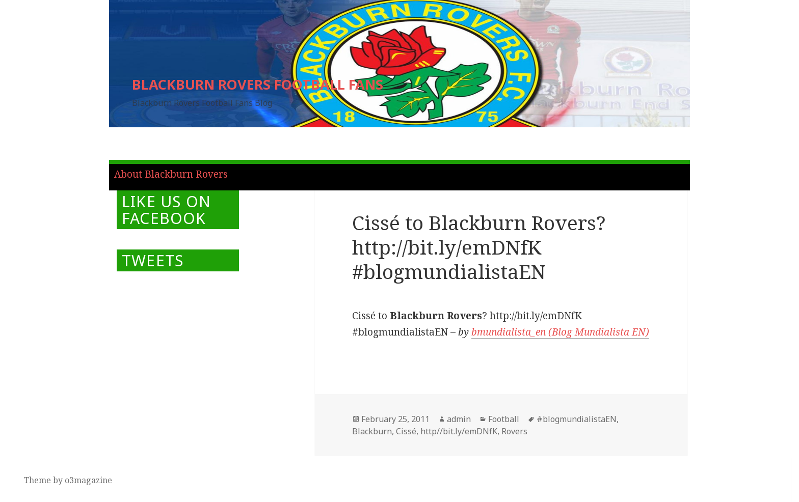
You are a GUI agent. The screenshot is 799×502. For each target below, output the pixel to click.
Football (503, 419)
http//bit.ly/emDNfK (458, 431)
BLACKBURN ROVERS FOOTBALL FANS (257, 84)
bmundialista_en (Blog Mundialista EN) (560, 332)
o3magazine (88, 480)
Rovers (514, 431)
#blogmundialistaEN (577, 419)
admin (459, 419)
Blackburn (372, 431)
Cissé (406, 431)
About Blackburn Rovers (171, 174)
